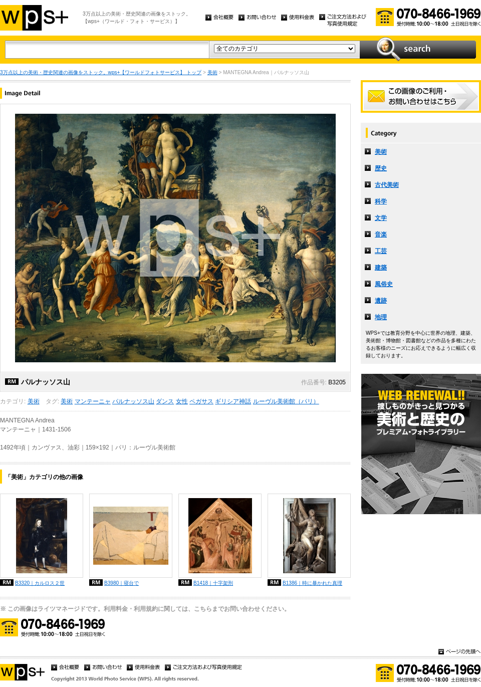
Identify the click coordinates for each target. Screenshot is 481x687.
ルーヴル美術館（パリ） (286, 401)
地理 (381, 317)
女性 (182, 401)
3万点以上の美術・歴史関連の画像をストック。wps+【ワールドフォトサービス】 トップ (100, 72)
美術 (212, 72)
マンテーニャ (93, 401)
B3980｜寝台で (121, 583)
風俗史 (384, 284)
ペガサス (201, 401)
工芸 (381, 251)
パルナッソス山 (133, 401)
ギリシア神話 (233, 401)
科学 (381, 201)
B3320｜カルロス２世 (40, 583)
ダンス (165, 401)
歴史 (381, 168)
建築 (381, 267)
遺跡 (381, 300)
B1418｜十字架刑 (213, 583)
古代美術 (387, 184)
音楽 (381, 234)
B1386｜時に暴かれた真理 (312, 583)
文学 (381, 217)
